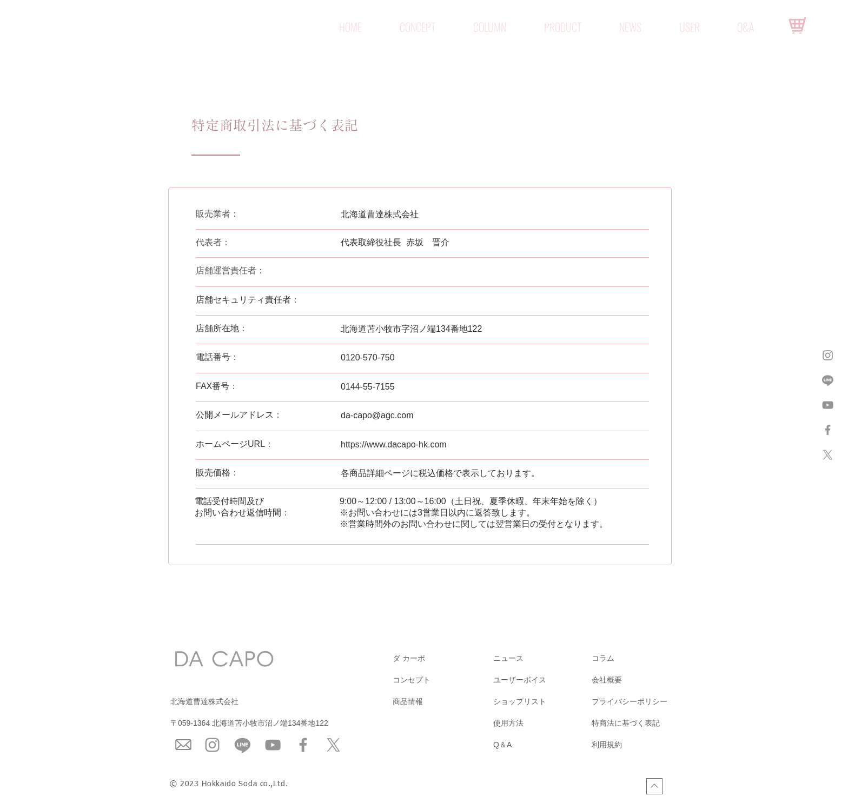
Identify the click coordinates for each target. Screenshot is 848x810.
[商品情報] (441, 702)
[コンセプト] (441, 680)
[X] (827, 454)
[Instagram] (212, 744)
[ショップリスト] (542, 702)
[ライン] (827, 380)
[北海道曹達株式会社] (224, 702)
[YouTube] (272, 744)
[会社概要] (640, 680)
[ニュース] (542, 659)
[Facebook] (303, 744)
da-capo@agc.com (377, 415)
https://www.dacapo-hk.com (394, 444)
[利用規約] (640, 745)
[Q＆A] (542, 745)
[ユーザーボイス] (542, 680)
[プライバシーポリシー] (640, 702)
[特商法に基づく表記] (640, 723)
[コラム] (640, 659)
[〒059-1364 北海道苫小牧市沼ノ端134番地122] (278, 723)
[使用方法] (542, 723)
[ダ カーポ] (441, 659)
